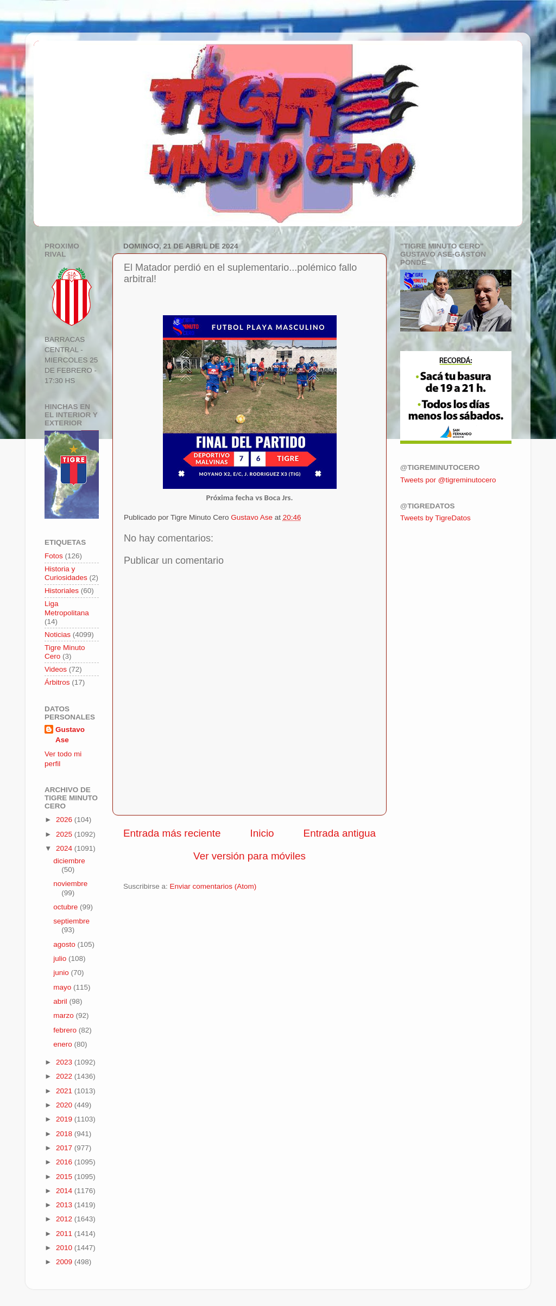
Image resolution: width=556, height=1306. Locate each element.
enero (63, 1044)
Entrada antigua (340, 833)
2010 (65, 1248)
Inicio (262, 833)
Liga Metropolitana (67, 608)
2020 (65, 1105)
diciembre (69, 861)
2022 (65, 1076)
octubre (66, 907)
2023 (65, 1062)
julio (60, 958)
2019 (65, 1119)
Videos (56, 669)
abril (61, 1001)
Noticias (58, 634)
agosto (65, 944)
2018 (65, 1134)
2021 (65, 1091)
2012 (65, 1219)
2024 (65, 848)
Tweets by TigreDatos (435, 518)
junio (62, 973)
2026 (65, 820)
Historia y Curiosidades (66, 573)
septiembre (71, 921)
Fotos (54, 556)
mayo (63, 987)
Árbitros (57, 682)
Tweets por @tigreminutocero (448, 480)
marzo (64, 1015)
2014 (65, 1191)
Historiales (62, 591)
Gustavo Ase (70, 734)
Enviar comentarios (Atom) (213, 886)
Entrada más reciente (172, 833)
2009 (65, 1262)
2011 (65, 1233)
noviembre (70, 884)
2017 (65, 1148)
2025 (65, 834)
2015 (65, 1177)
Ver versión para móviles (249, 856)
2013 (65, 1205)
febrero (66, 1030)
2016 (65, 1162)
